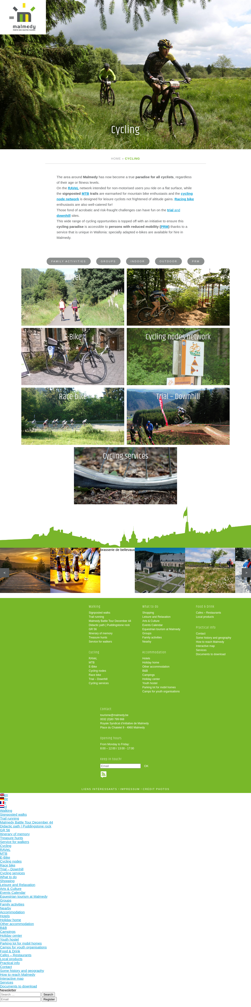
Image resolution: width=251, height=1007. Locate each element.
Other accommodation (155, 667)
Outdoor (168, 261)
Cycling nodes (97, 671)
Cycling (94, 653)
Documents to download (211, 654)
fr (3, 803)
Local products (205, 617)
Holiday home (150, 663)
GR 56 (93, 629)
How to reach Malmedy (210, 642)
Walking (95, 607)
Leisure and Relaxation (156, 617)
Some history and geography (213, 638)
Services (201, 650)
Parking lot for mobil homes (159, 687)
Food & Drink (205, 607)
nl (3, 807)
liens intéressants (99, 789)
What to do (150, 607)
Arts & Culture (151, 621)
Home (116, 158)
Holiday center (151, 679)
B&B (145, 671)
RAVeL (93, 658)
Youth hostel (150, 683)
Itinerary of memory (101, 633)
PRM (164, 226)
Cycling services (99, 683)
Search (48, 995)
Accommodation (154, 653)
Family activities (68, 261)
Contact (200, 634)
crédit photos (156, 789)
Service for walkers (100, 642)
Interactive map (205, 646)
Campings (148, 675)
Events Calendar (152, 625)
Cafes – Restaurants (208, 613)
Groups (108, 261)
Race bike (95, 675)
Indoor (138, 261)
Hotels (146, 658)
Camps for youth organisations (161, 692)
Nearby (146, 642)
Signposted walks (99, 613)
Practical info (206, 628)
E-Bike (93, 667)
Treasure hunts (98, 638)
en (4, 795)
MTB (85, 193)
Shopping (148, 613)
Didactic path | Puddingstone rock (109, 625)
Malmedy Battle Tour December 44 (110, 621)
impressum (130, 789)
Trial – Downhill (98, 679)
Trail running (96, 617)
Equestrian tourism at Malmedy (161, 629)
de (4, 799)
